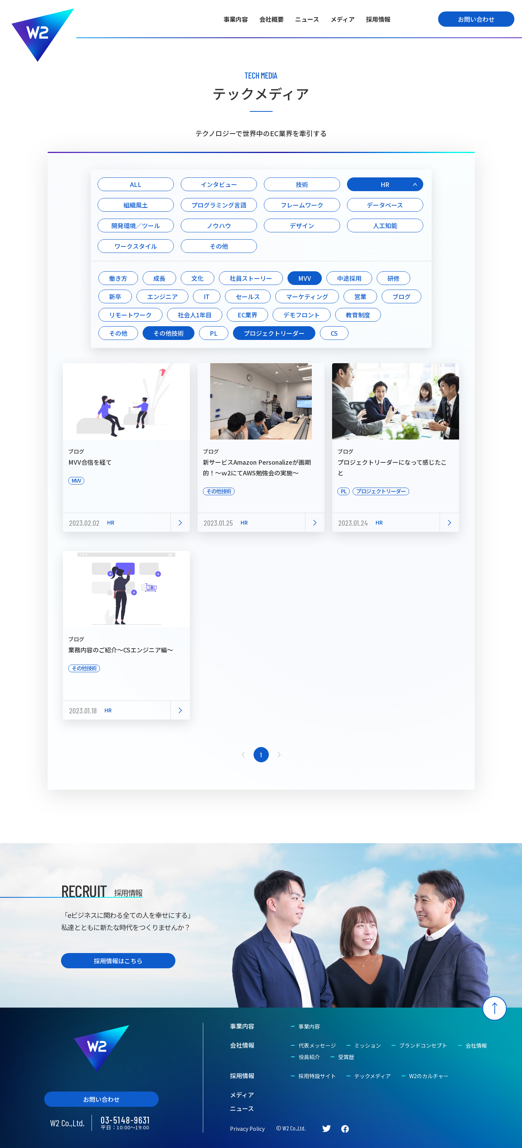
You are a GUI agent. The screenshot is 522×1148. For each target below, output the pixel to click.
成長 (159, 278)
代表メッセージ (317, 1045)
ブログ (401, 296)
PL (214, 333)
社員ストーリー (251, 278)
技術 (302, 184)
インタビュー (219, 184)
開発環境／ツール (135, 225)
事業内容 (235, 19)
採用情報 (378, 19)
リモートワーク (130, 314)
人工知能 (385, 225)
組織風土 (136, 204)
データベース (385, 204)
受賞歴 (346, 1057)
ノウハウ (219, 225)
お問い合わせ (476, 19)
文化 (197, 278)
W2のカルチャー (429, 1076)
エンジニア (162, 296)
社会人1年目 (195, 314)
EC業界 (247, 314)
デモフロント (301, 314)
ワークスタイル (135, 246)
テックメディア (372, 1076)
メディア (343, 19)
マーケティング (307, 296)
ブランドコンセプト (423, 1045)
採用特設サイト (317, 1076)
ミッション (367, 1045)
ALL (135, 184)
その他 (219, 246)
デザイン (302, 225)
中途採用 (349, 278)
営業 (360, 296)
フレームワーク (302, 204)
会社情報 (242, 1045)
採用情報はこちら (118, 960)
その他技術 (168, 333)
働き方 (118, 278)
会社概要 (271, 19)
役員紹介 (309, 1057)
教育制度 (358, 314)
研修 (393, 278)
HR (385, 184)
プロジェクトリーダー (274, 333)
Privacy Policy (247, 1128)
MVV (304, 278)
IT (207, 296)
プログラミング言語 (218, 204)
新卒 (115, 296)
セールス (248, 296)
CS (334, 333)
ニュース (307, 19)
